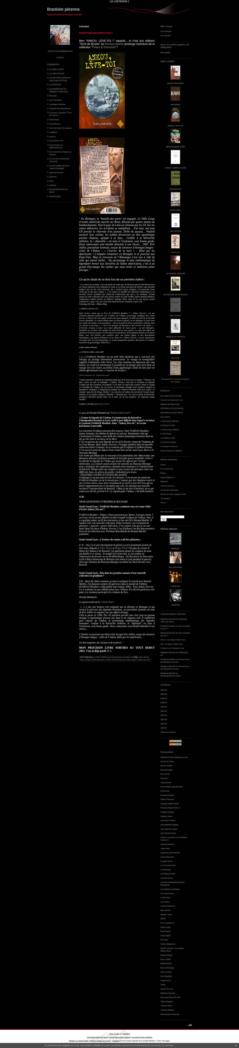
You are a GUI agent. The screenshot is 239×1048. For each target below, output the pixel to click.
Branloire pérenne (63, 9)
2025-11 (164, 711)
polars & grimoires (98, 660)
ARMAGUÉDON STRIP (175, 147)
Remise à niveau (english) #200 (173, 494)
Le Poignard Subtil (168, 874)
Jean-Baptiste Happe (169, 829)
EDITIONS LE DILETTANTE (172, 413)
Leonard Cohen (167, 878)
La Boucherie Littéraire (169, 421)
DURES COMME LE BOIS (175, 168)
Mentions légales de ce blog (100, 1041)
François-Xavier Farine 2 (170, 808)
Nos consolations (167, 923)
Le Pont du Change (168, 442)
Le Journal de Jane (168, 865)
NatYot (163, 919)
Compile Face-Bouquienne (60, 108)
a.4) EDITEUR (55, 85)
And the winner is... (168, 486)
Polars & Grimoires (103, 47)
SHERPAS (175, 605)
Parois (163, 465)
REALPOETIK (166, 963)
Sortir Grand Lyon (120, 412)
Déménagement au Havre (171, 676)
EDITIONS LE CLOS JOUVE (172, 408)
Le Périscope (166, 870)
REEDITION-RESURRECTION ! (96, 33)
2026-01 (164, 702)
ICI (109, 650)
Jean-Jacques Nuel (168, 833)
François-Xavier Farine (170, 804)
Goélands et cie (177, 648)
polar (51, 181)
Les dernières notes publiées (119, 1037)
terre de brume (117, 660)
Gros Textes (165, 417)
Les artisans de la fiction (170, 889)
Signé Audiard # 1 (168, 477)
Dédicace (164, 481)
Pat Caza (164, 940)
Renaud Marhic (114, 44)
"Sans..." (164, 503)
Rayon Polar (103, 404)
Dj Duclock (165, 791)
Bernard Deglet (167, 770)
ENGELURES (175, 210)
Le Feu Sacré (166, 434)
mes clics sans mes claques (60, 128)
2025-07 (164, 728)
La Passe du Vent (168, 425)
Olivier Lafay (165, 927)
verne (149, 660)
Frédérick (164, 648)
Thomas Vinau (166, 1006)
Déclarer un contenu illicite (79, 1041)
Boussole (53, 96)
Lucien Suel (165, 897)
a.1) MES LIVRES (56, 69)
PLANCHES (175, 586)
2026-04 (164, 690)
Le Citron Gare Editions (170, 430)
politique (52, 185)
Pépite (163, 473)
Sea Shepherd (166, 976)
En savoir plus (167, 1045)
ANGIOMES (175, 105)
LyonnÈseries (54, 124)
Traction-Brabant (167, 1010)
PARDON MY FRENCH (175, 337)
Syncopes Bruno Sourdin (170, 997)
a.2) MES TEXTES (56, 74)
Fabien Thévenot (167, 799)
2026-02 (164, 698)
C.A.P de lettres (55, 100)
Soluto (163, 985)
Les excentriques (167, 893)
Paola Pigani (166, 931)
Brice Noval (165, 774)
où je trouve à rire (56, 141)
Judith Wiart (165, 848)
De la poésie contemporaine (172, 787)
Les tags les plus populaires (142, 1037)
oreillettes (53, 132)
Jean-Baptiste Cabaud (169, 825)
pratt (144, 660)
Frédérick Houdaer (168, 626)
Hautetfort (126, 1034)
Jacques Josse (166, 816)
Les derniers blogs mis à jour (97, 1037)
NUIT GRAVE (175, 316)
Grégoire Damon (167, 812)
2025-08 (164, 724)
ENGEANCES (175, 189)
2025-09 (164, 719)
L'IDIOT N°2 (175, 252)
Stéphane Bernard (168, 619)
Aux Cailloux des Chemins (171, 396)
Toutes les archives (168, 732)
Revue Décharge (167, 968)
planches (53, 177)
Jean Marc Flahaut (168, 820)
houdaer (88, 660)
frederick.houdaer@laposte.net (60, 51)
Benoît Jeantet (166, 766)
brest (128, 660)
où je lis (52, 136)
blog (167, 1041)
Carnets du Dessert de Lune (172, 400)
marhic (108, 660)
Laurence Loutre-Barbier (170, 853)
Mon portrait (165, 52)
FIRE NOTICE (175, 231)
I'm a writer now (167, 469)
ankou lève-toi (144, 657)
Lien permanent (113, 657)
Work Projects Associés (170, 1014)
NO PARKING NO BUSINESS (175, 295)
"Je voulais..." (166, 498)
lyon (124, 660)
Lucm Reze (165, 902)
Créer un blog (114, 1034)
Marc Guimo (165, 910)
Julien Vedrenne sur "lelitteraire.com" (94, 375)
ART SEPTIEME (175, 567)
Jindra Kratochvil (167, 844)
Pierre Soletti (166, 959)
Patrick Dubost (166, 955)
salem (133, 660)
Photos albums (169, 529)
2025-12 (164, 707)
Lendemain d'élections (169, 490)
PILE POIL (175, 358)
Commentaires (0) (126, 657)
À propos (60, 57)
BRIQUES (175, 549)
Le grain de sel (166, 861)
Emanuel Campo (167, 795)
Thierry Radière (167, 1001)
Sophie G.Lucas (167, 989)
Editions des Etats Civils (170, 404)
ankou (82, 660)
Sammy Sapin (166, 972)
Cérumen (164, 778)
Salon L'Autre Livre (177, 640)
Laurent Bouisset (167, 857)
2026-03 (164, 694)
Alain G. (164, 640)
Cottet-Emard (166, 782)
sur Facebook (166, 31)
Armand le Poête (167, 761)
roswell (139, 660)
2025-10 (164, 715)
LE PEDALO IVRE (168, 438)
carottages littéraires (57, 104)
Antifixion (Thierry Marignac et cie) (174, 757)
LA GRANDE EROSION (175, 273)
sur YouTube (166, 36)
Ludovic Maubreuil (168, 906)
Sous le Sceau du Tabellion (171, 451)
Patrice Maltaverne (168, 944)
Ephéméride (54, 120)
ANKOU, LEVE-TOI (175, 126)
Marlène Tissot (166, 914)
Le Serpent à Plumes (169, 446)
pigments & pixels (56, 172)
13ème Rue (106, 602)
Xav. (162, 644)
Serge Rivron (166, 980)
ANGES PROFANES (175, 83)
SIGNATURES (55, 196)
